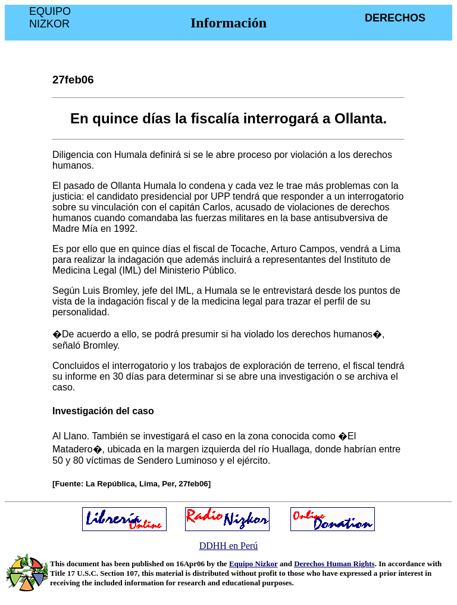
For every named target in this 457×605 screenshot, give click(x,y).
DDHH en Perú (228, 546)
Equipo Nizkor (253, 563)
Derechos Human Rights (334, 563)
